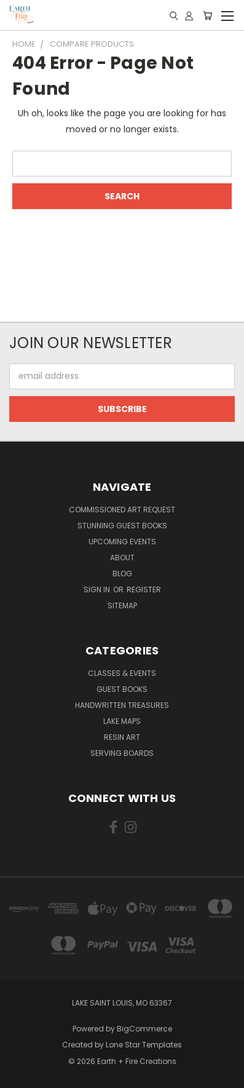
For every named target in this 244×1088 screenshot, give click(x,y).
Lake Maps (122, 721)
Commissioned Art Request (122, 509)
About (122, 557)
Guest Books (122, 689)
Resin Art (122, 737)
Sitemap (122, 605)
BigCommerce (144, 1028)
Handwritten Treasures (122, 705)
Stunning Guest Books (122, 525)
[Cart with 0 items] (207, 15)
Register (144, 589)
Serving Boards (122, 753)
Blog (122, 573)
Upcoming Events (122, 541)
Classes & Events (122, 673)
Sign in (98, 589)
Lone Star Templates (144, 1044)
